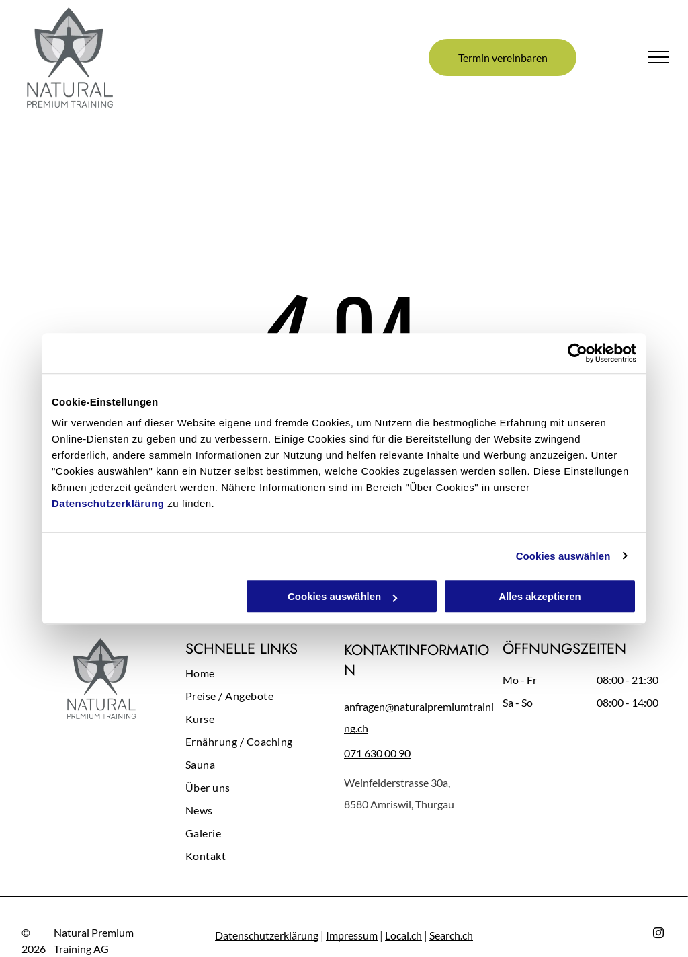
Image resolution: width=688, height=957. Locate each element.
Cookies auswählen (563, 556)
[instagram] (658, 934)
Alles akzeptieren (540, 596)
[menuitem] (264, 676)
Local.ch (403, 935)
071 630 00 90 (377, 753)
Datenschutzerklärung (108, 503)
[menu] (658, 57)
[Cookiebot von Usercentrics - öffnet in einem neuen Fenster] (577, 353)
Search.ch (451, 935)
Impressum (352, 935)
